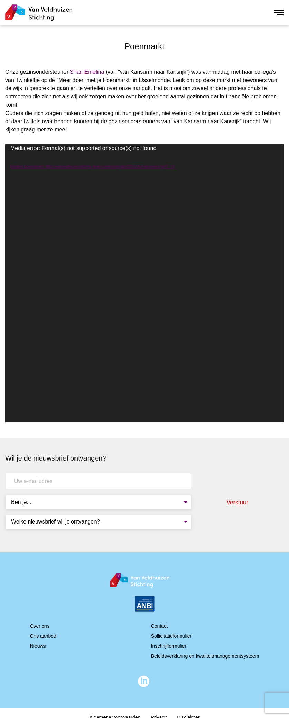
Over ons (40, 626)
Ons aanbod (43, 636)
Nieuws (38, 646)
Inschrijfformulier (168, 646)
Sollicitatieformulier (171, 636)
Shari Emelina (87, 72)
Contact (159, 626)
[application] (144, 283)
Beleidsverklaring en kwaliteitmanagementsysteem (205, 656)
